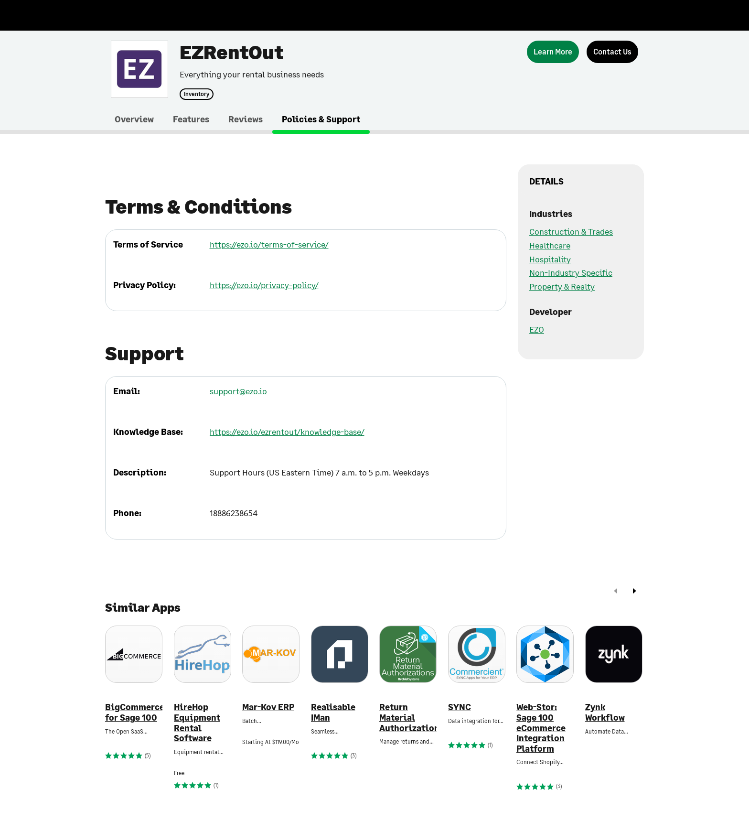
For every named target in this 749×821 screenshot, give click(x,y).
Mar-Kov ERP (268, 707)
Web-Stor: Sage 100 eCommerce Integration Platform (541, 727)
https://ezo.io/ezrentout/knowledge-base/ (287, 431)
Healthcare (549, 245)
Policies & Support (321, 119)
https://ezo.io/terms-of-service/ (269, 244)
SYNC (459, 707)
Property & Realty (562, 286)
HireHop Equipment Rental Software (197, 722)
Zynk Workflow (605, 712)
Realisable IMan (333, 712)
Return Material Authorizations (408, 717)
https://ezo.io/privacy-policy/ (264, 285)
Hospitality (550, 259)
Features (191, 119)
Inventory (196, 94)
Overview (134, 119)
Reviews (245, 119)
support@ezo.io (238, 391)
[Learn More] (553, 52)
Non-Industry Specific (570, 272)
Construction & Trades (571, 231)
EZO (536, 329)
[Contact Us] (612, 52)
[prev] (615, 592)
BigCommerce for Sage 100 (133, 712)
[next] (634, 592)
